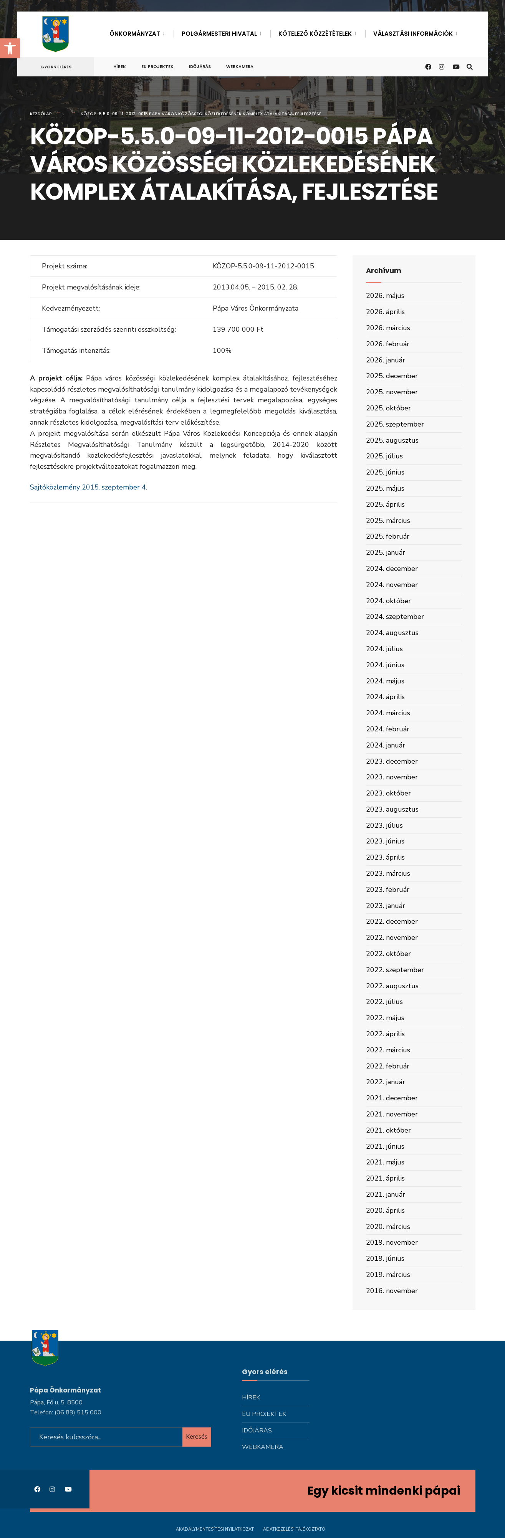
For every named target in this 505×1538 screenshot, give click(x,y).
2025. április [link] (385, 504)
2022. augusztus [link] (392, 986)
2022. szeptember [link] (395, 969)
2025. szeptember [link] (395, 424)
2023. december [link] (392, 761)
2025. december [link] (392, 375)
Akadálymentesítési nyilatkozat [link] (215, 1529)
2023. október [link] (388, 793)
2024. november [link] (392, 584)
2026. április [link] (385, 311)
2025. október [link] (388, 408)
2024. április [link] (385, 696)
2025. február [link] (387, 536)
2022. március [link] (388, 1050)
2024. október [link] (388, 600)
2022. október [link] (388, 953)
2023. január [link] (385, 905)
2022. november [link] (392, 937)
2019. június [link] (385, 1258)
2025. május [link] (385, 488)
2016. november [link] (392, 1290)
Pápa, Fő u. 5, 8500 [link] (56, 1402)
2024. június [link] (385, 665)
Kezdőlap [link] (41, 114)
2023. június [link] (385, 841)
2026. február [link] (387, 344)
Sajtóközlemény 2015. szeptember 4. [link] (88, 487)
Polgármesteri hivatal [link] (219, 34)
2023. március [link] (388, 873)
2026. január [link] (385, 360)
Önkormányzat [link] (134, 34)
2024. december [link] (392, 568)
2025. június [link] (385, 472)
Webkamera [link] (239, 66)
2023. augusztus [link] (392, 809)
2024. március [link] (388, 713)
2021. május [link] (385, 1162)
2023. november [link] (392, 777)
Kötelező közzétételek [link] (315, 34)
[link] (10, 48)
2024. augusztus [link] (392, 632)
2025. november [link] (392, 392)
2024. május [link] (385, 681)
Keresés (196, 1436)
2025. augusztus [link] (392, 440)
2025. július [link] (384, 456)
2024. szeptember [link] (395, 616)
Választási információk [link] (413, 34)
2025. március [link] (388, 520)
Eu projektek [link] (157, 66)
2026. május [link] (385, 295)
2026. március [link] (388, 327)
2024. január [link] (385, 745)
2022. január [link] (385, 1082)
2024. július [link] (384, 648)
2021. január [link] (385, 1194)
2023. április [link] (385, 857)
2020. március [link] (388, 1226)
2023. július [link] (384, 825)
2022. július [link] (384, 1001)
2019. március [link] (388, 1274)
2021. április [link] (385, 1178)
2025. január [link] (385, 552)
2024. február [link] (387, 729)
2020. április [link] (385, 1210)
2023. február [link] (387, 889)
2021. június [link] (385, 1146)
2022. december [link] (392, 921)
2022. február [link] (387, 1066)
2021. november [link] (392, 1114)
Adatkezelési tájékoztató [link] (294, 1529)
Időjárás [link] (200, 66)
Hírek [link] (119, 66)
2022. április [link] (385, 1034)
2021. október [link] (388, 1130)
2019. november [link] (392, 1242)
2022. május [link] (385, 1017)
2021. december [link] (392, 1098)
